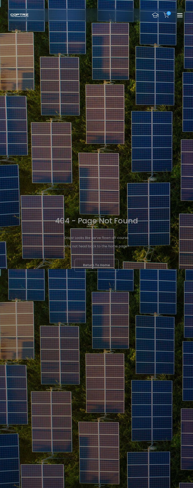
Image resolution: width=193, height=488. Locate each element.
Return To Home (96, 265)
